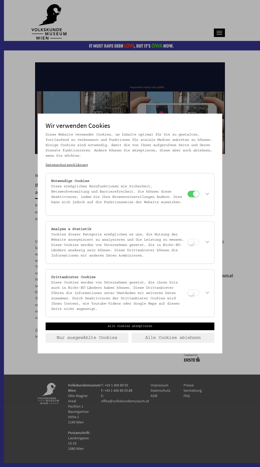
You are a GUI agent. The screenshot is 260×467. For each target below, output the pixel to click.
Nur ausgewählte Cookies (87, 338)
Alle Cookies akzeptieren (130, 326)
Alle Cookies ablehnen (173, 338)
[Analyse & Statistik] (193, 242)
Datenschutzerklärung (67, 165)
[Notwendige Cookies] (193, 194)
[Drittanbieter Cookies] (193, 292)
